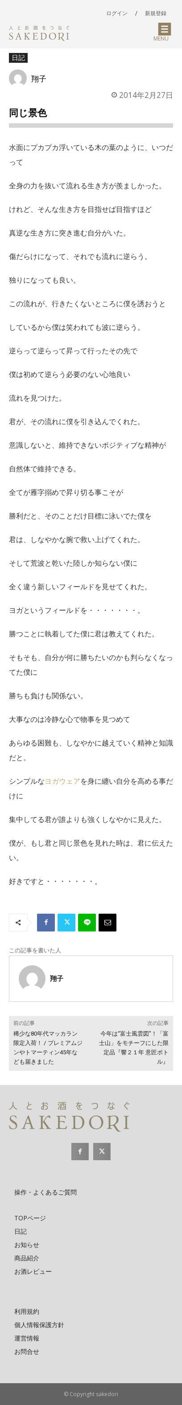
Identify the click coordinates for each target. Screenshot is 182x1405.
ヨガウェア (62, 781)
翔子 (38, 78)
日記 (18, 58)
